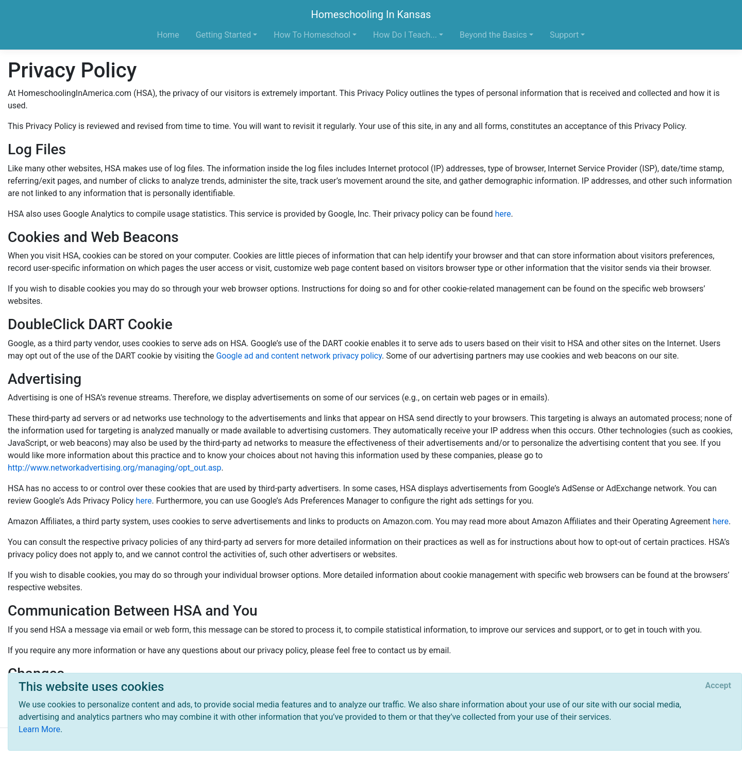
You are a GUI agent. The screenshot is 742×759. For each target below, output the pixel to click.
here (503, 214)
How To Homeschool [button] (312, 35)
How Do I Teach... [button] (405, 35)
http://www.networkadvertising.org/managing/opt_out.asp (115, 468)
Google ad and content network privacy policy (299, 356)
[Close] (718, 685)
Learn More (39, 729)
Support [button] (564, 35)
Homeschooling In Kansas (371, 14)
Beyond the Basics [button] (493, 35)
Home (168, 35)
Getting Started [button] (223, 35)
